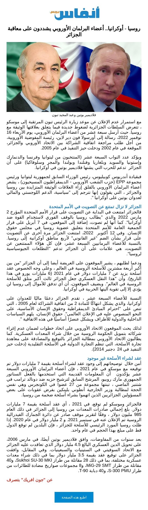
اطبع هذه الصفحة (74, 497)
